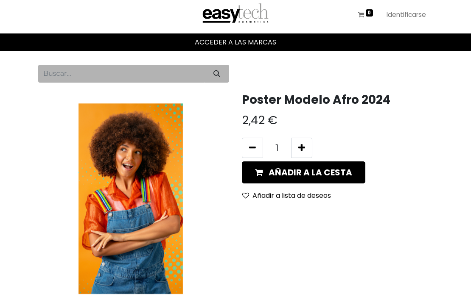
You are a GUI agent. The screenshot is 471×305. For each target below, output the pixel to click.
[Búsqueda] (217, 74)
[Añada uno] (301, 148)
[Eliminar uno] (252, 148)
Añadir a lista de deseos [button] (286, 195)
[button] (303, 172)
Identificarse (406, 14)
